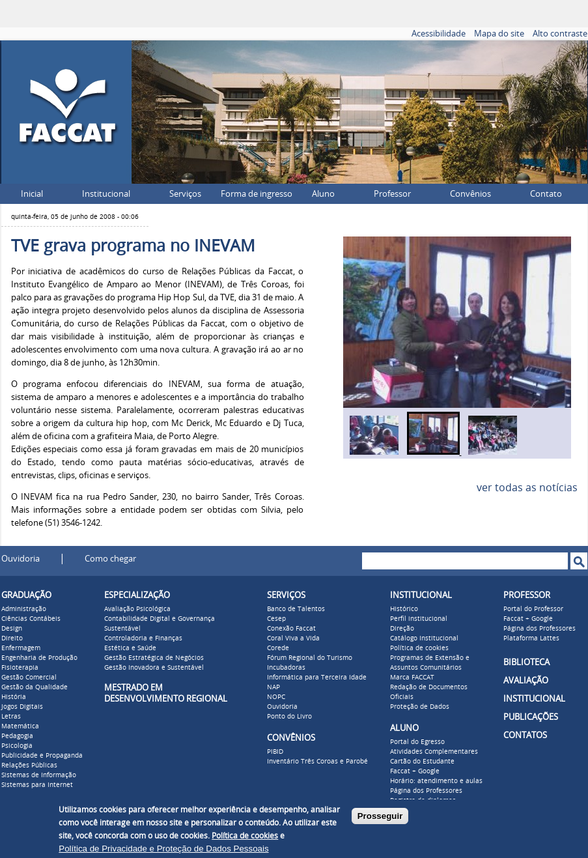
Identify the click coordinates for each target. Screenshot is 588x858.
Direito (12, 638)
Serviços (185, 194)
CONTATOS (525, 735)
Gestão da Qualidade (34, 687)
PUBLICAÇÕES (530, 717)
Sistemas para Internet (37, 785)
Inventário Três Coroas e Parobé (317, 761)
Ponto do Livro (289, 717)
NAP (273, 687)
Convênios (470, 194)
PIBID (275, 752)
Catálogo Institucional (424, 638)
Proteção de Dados (419, 707)
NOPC (276, 697)
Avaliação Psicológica (137, 609)
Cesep (276, 619)
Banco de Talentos (296, 609)
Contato (546, 194)
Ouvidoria (20, 559)
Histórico (404, 609)
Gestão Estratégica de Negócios (154, 658)
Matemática (20, 726)
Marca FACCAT (412, 677)
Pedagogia (17, 736)
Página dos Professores (426, 791)
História (13, 697)
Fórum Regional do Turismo (309, 658)
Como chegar (110, 559)
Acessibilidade (439, 33)
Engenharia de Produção (39, 658)
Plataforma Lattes (531, 638)
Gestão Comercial (29, 677)
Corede (278, 648)
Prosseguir (380, 816)
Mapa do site (499, 33)
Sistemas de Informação (38, 775)
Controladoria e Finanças (143, 638)
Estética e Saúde (130, 648)
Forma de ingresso (256, 194)
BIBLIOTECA (526, 662)
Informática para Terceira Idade (317, 677)
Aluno (323, 194)
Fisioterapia (19, 668)
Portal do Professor (533, 609)
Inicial (32, 194)
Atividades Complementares (434, 752)
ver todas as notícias (527, 487)
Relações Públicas (29, 765)
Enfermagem (20, 648)
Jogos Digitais (22, 707)
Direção (402, 629)
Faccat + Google (415, 771)
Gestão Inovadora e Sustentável (154, 668)
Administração (23, 609)
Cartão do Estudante (422, 761)
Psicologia (17, 746)
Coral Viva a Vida (293, 638)
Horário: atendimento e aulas (436, 781)
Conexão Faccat (291, 629)
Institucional (106, 194)
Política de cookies (419, 648)
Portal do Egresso (417, 742)
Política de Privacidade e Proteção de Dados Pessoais (163, 848)
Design (11, 629)
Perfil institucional (418, 619)
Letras (11, 717)
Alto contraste (560, 33)
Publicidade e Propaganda (42, 756)
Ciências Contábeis (31, 619)
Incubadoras (286, 668)
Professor (392, 194)
